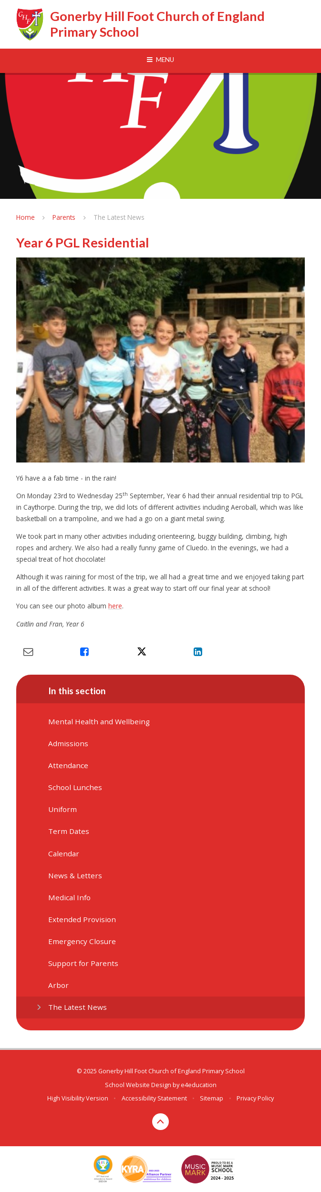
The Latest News (119, 217)
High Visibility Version (77, 1098)
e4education (199, 1084)
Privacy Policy (255, 1098)
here (115, 605)
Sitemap (211, 1098)
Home (25, 217)
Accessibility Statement (154, 1098)
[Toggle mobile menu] (160, 60)
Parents (63, 217)
